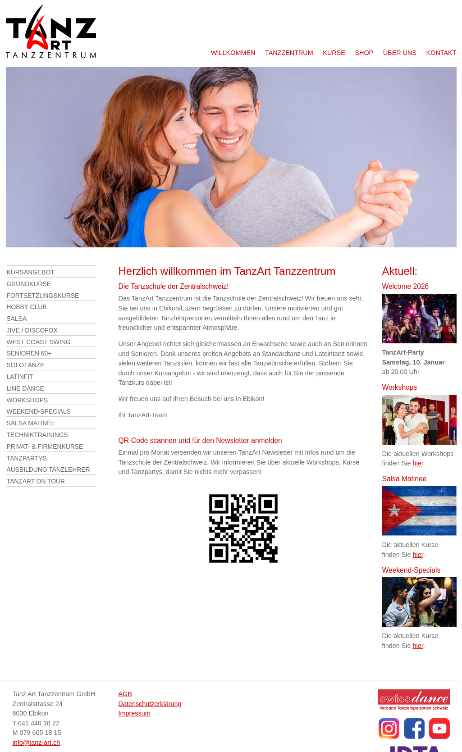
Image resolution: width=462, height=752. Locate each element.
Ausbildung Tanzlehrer (48, 469)
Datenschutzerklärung (150, 703)
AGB (125, 693)
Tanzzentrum (289, 52)
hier (418, 463)
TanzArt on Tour (36, 481)
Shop (364, 52)
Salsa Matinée (31, 423)
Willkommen (233, 52)
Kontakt (441, 52)
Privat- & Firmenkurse (45, 446)
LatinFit (20, 376)
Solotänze (26, 365)
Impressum (135, 713)
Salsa (17, 318)
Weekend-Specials (39, 411)
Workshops (27, 400)
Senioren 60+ (29, 353)
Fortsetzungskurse (43, 295)
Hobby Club (27, 306)
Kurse (334, 52)
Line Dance (25, 388)
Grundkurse (29, 283)
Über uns (399, 52)
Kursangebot (31, 272)
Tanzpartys (27, 458)
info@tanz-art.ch (36, 742)
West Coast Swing (39, 342)
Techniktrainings (37, 434)
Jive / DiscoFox (32, 330)
